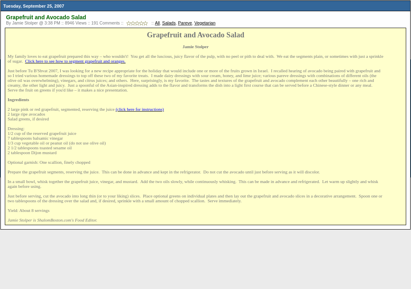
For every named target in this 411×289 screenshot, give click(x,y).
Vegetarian (205, 22)
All (157, 22)
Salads (169, 22)
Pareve (185, 22)
